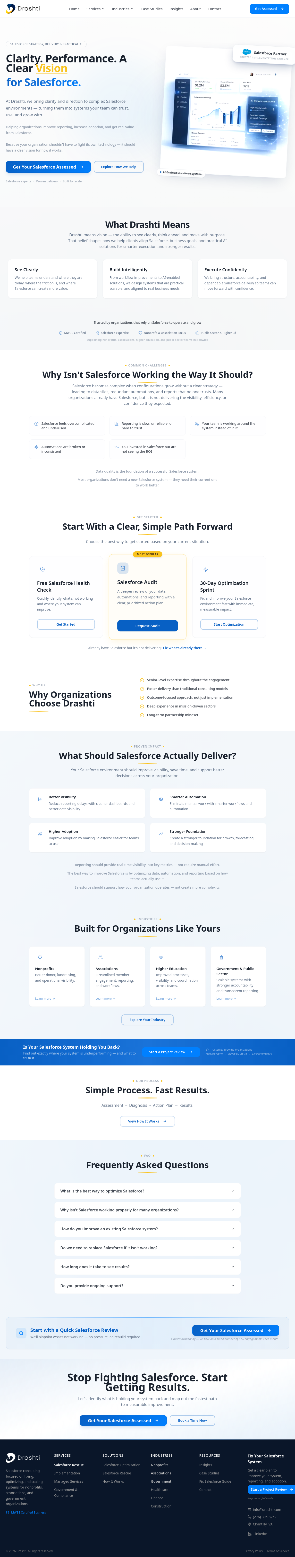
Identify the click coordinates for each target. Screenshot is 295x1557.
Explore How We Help (118, 166)
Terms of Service (278, 1551)
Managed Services (68, 1481)
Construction (161, 1506)
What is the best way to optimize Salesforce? (147, 1191)
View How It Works (147, 1121)
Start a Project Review (171, 1052)
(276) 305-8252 (262, 1516)
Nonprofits (160, 1465)
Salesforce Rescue (69, 1465)
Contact (205, 1489)
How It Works (113, 1481)
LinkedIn (257, 1533)
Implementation (67, 1473)
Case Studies (209, 1473)
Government (161, 1481)
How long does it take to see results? (147, 1266)
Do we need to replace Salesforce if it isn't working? (147, 1248)
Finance (157, 1498)
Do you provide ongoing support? (147, 1285)
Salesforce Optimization (121, 1465)
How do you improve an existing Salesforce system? (147, 1229)
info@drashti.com (264, 1509)
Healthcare (159, 1489)
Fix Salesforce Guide (215, 1481)
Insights (205, 1465)
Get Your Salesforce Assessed (48, 167)
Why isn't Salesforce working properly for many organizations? (147, 1210)
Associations (161, 1473)
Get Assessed (269, 8)
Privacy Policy (253, 1551)
